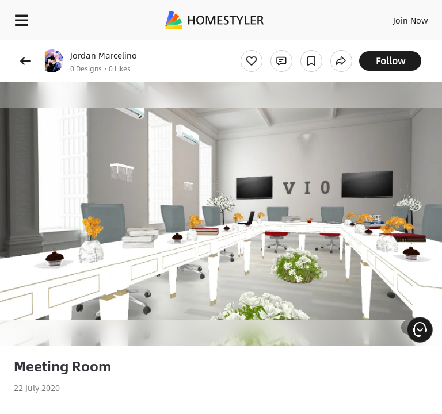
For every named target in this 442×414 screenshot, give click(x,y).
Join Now (410, 20)
